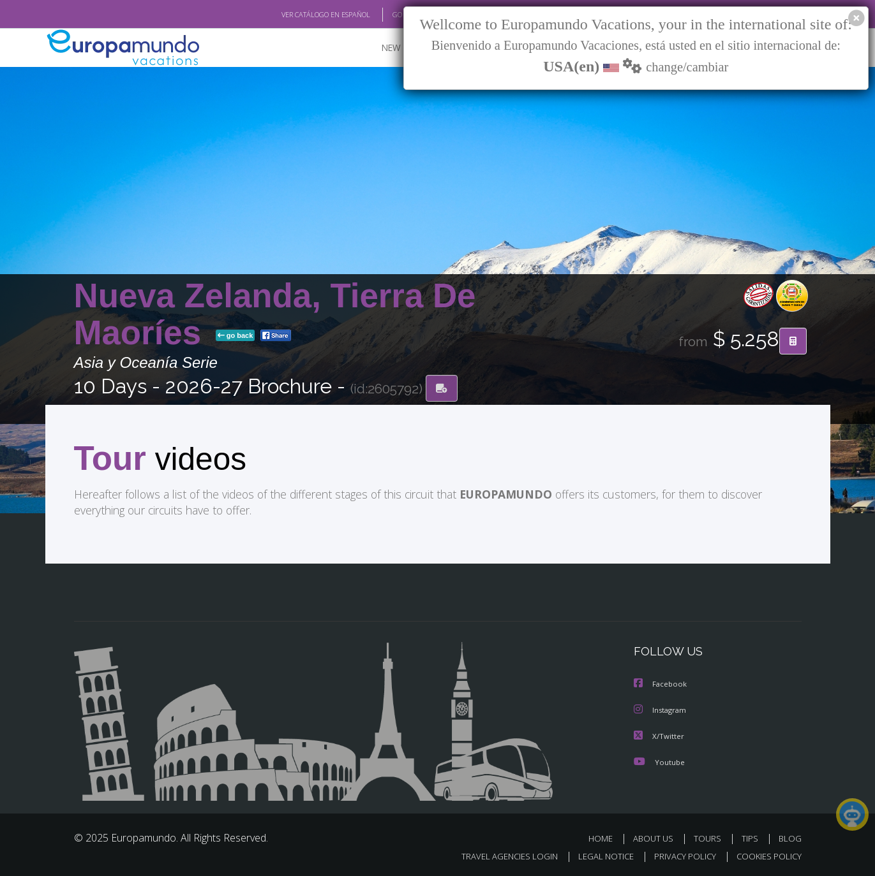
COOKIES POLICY (766, 854)
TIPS (751, 837)
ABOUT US (657, 837)
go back (235, 336)
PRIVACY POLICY (679, 854)
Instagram (661, 709)
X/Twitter (659, 735)
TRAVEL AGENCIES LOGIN (497, 854)
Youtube (659, 760)
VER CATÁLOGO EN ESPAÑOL (296, 14)
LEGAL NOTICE (597, 854)
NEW (378, 48)
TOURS (710, 837)
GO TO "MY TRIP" (397, 14)
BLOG (789, 837)
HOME (605, 837)
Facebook (661, 684)
